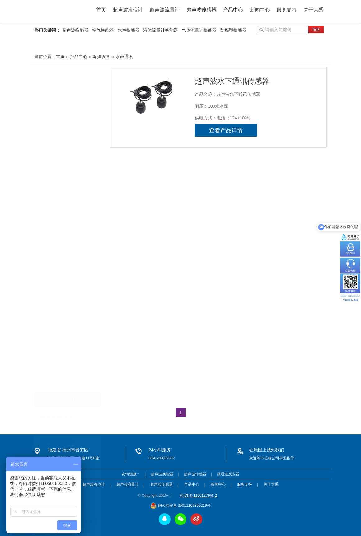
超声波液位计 (128, 9)
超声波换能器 (75, 30)
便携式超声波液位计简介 (61, 378)
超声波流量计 (165, 9)
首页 (101, 9)
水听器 (51, 237)
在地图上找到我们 (266, 449)
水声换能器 (128, 30)
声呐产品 (53, 251)
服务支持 (287, 9)
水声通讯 (124, 56)
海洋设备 (101, 56)
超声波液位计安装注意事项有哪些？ (72, 343)
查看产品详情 (226, 130)
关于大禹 (313, 9)
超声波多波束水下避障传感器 (64, 185)
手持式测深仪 (58, 223)
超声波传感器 (201, 9)
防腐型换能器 (233, 30)
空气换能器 (103, 30)
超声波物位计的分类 (57, 366)
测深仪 (51, 210)
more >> (92, 327)
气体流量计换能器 (199, 30)
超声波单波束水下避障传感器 (71, 198)
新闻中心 (260, 9)
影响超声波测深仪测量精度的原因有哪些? (77, 355)
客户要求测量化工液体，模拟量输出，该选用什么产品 (89, 389)
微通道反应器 (228, 474)
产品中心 (233, 9)
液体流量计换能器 (160, 30)
